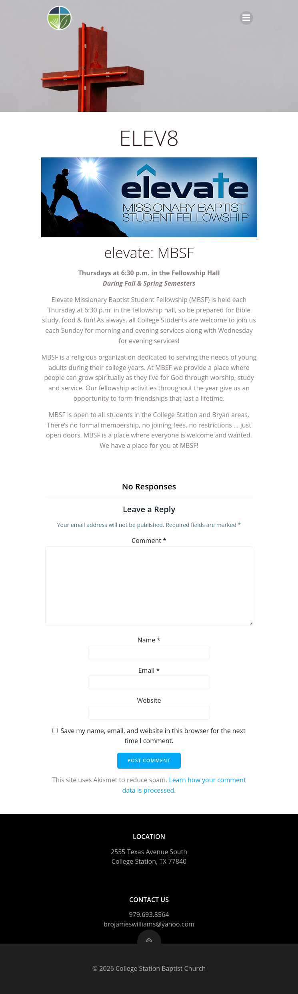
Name (149, 640)
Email (149, 670)
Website (149, 700)
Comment (149, 540)
